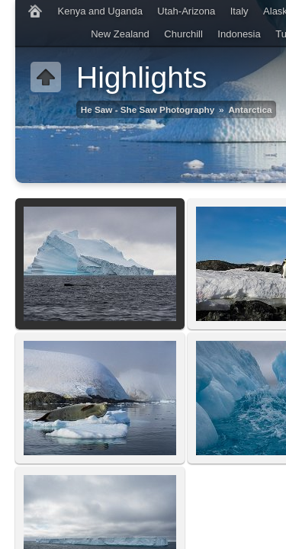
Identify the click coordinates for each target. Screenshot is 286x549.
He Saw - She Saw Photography (147, 109)
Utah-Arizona (186, 11)
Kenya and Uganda (100, 11)
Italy (239, 11)
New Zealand (120, 34)
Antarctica (250, 109)
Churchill (183, 34)
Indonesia (238, 34)
